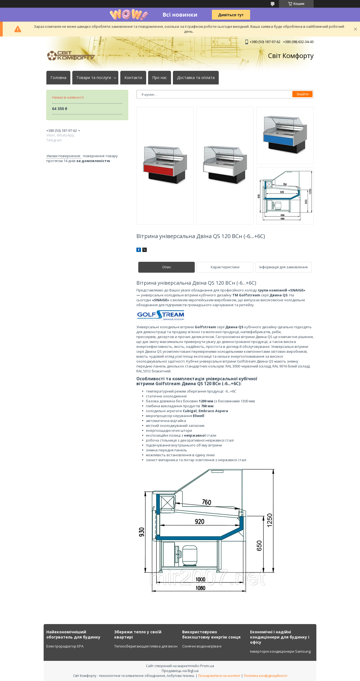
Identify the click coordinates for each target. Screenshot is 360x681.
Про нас (159, 77)
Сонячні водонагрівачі (201, 646)
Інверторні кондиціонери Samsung (280, 651)
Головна (58, 77)
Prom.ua (207, 665)
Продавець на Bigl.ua (180, 670)
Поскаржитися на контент (219, 675)
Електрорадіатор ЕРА (64, 646)
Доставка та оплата (196, 77)
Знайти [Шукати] (302, 94)
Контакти (133, 77)
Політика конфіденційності (265, 675)
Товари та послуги (93, 77)
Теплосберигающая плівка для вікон (146, 646)
